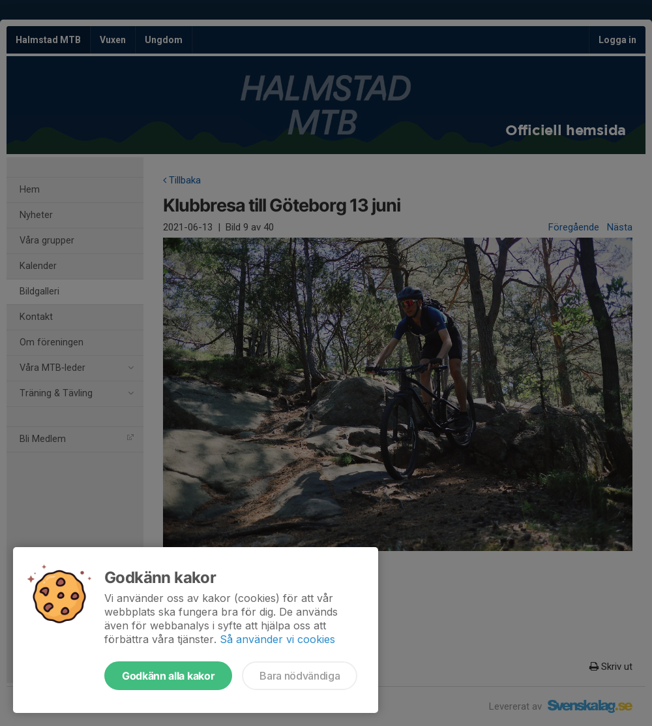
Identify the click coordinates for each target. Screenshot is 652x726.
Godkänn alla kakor (168, 675)
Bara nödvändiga (299, 675)
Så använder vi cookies (277, 639)
